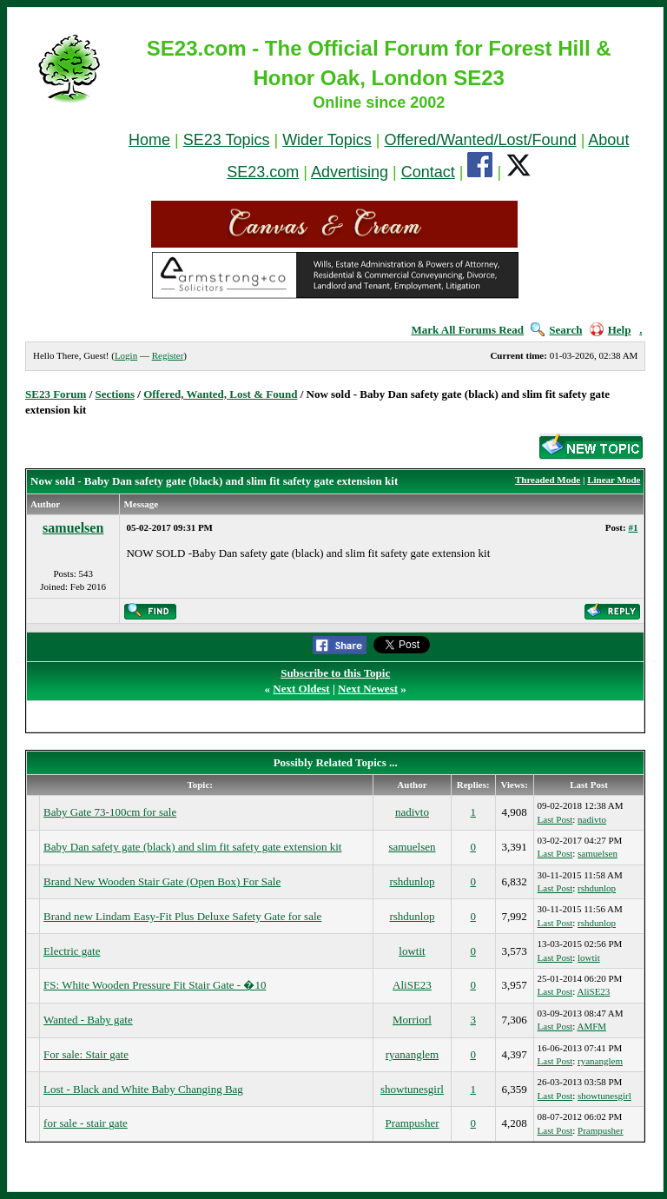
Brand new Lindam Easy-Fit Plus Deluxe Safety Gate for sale (182, 916)
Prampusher (412, 1122)
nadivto (412, 811)
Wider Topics (327, 140)
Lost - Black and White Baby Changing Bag (143, 1089)
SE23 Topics (226, 140)
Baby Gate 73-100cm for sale (109, 811)
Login (126, 355)
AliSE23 (412, 984)
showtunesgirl (412, 1089)
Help (610, 329)
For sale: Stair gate (86, 1054)
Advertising (349, 172)
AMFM (591, 1026)
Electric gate (71, 950)
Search (556, 329)
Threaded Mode (547, 479)
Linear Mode (613, 479)
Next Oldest (301, 688)
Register (168, 355)
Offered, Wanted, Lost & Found (220, 394)
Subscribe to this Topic (335, 672)
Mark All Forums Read (467, 329)
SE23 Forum (55, 394)
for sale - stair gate (85, 1122)
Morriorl (412, 1019)
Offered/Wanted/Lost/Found (481, 140)
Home (149, 140)
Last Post (555, 819)
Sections (115, 394)
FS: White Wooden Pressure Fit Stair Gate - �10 (154, 984)
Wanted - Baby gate (88, 1019)
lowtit (412, 950)
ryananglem (412, 1054)
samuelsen (73, 527)
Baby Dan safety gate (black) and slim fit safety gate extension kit (192, 846)
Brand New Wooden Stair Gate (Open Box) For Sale (162, 881)
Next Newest (368, 688)
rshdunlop (411, 881)
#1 (632, 527)
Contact (428, 172)
